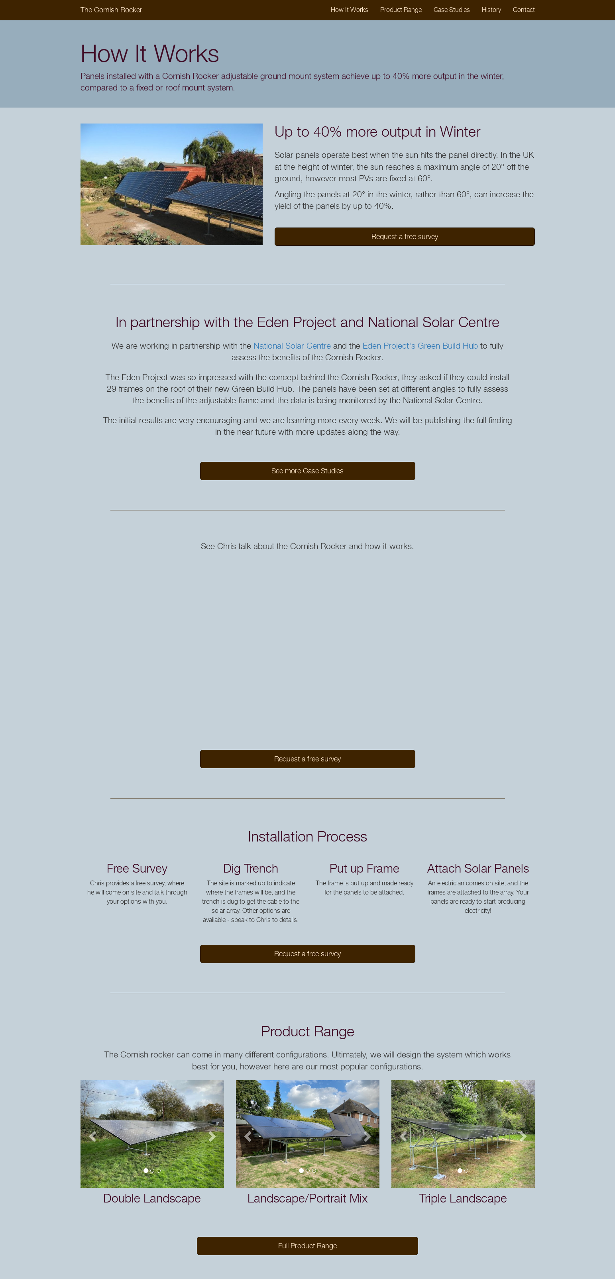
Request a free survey (404, 236)
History (491, 10)
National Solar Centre (292, 346)
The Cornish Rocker (111, 10)
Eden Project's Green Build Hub (420, 346)
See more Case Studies (307, 471)
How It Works (349, 10)
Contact (524, 10)
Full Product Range (307, 1246)
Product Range (401, 10)
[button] (91, 1134)
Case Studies (452, 10)
